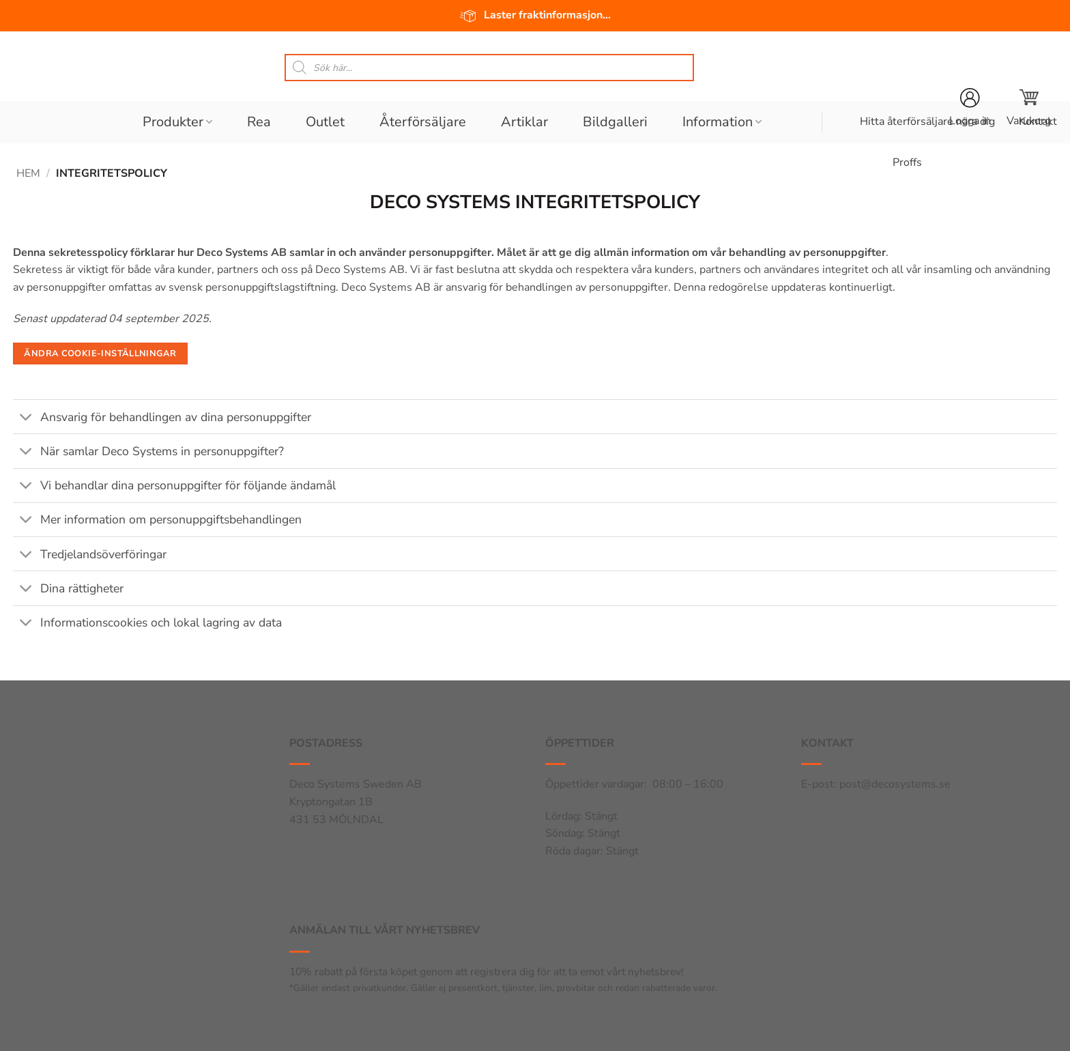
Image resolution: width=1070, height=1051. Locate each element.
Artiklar (524, 122)
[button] (1028, 108)
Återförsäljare (422, 122)
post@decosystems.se (895, 784)
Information (722, 122)
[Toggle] (26, 418)
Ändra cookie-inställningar (100, 353)
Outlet (325, 122)
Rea (259, 122)
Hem (28, 173)
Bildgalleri (615, 122)
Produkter (177, 122)
